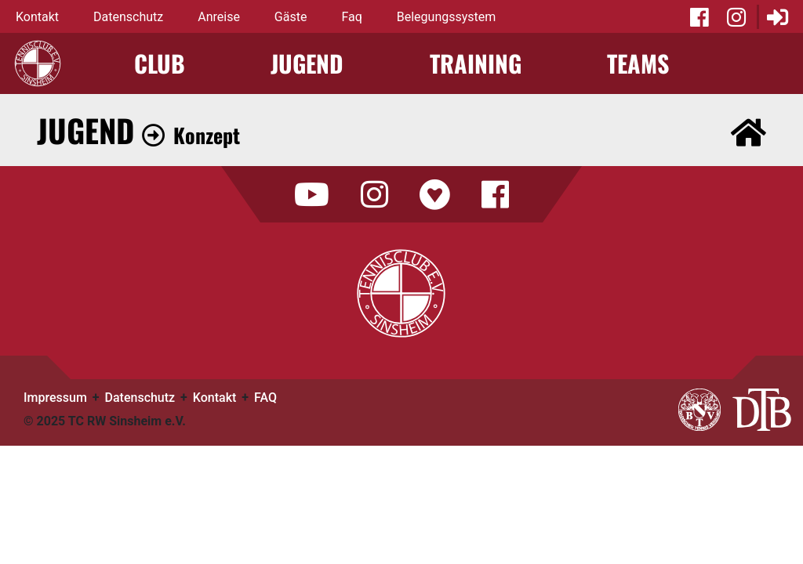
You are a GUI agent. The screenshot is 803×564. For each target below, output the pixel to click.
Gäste (290, 16)
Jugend (307, 63)
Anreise (219, 16)
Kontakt (37, 16)
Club (159, 63)
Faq (351, 16)
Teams (638, 63)
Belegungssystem (446, 16)
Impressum (55, 397)
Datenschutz (128, 16)
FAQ (265, 397)
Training (475, 63)
